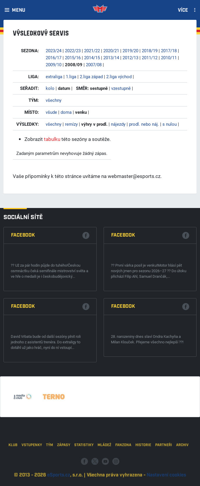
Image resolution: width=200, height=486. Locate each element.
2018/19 (149, 50)
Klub (12, 457)
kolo (50, 88)
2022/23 (73, 50)
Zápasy (63, 457)
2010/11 (169, 57)
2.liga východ (119, 76)
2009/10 (53, 64)
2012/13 (130, 57)
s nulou (169, 124)
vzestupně (121, 88)
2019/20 (130, 50)
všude (51, 112)
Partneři (163, 457)
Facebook (23, 235)
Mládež (104, 457)
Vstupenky (32, 457)
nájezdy (118, 124)
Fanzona (123, 457)
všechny (53, 100)
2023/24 (53, 50)
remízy (71, 124)
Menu (18, 10)
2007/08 (94, 64)
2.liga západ (91, 76)
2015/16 (73, 57)
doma (66, 112)
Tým (49, 457)
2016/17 (53, 57)
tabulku (52, 139)
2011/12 (149, 57)
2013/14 (111, 57)
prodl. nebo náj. (144, 124)
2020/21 (111, 50)
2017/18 (169, 50)
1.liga (71, 76)
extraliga (54, 76)
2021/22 (92, 50)
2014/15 (92, 57)
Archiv (182, 457)
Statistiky (83, 457)
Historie (143, 457)
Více (183, 10)
